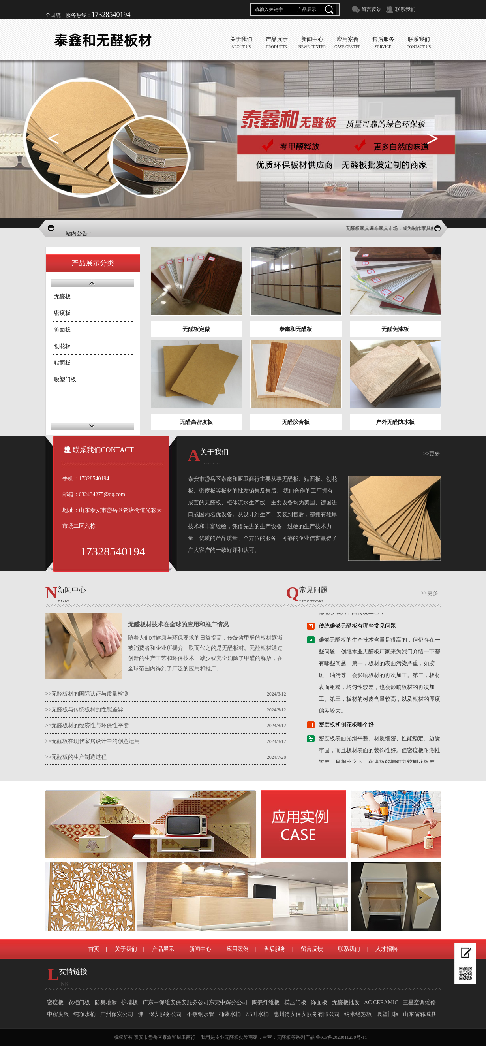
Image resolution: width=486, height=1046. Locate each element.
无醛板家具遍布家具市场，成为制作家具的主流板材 (404, 228)
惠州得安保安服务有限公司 (307, 1014)
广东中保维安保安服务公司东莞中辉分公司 (195, 1002)
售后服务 (275, 949)
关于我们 (126, 949)
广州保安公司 (116, 1014)
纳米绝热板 (358, 1014)
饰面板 (62, 330)
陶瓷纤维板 (266, 1002)
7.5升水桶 (257, 1014)
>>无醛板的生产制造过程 (76, 757)
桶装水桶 (230, 1014)
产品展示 (163, 949)
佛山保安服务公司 (160, 1014)
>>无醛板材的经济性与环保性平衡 (87, 725)
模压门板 (295, 1002)
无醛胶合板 (296, 422)
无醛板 (62, 296)
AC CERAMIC (381, 1002)
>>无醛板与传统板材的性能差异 (84, 710)
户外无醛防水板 (395, 422)
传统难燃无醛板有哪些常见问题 (357, 629)
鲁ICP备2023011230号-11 (341, 1037)
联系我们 (405, 9)
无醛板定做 (196, 329)
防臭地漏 (106, 1002)
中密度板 (58, 1014)
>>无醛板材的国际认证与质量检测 (87, 694)
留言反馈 (371, 9)
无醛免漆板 (395, 329)
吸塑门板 (65, 379)
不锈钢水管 (200, 1014)
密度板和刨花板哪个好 (346, 727)
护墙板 (129, 1002)
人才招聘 (386, 949)
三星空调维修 (419, 1002)
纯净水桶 (84, 1014)
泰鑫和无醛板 (295, 329)
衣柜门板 (79, 1002)
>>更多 (432, 454)
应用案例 (238, 949)
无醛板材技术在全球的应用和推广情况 (178, 624)
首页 (93, 949)
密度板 (62, 313)
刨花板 (62, 346)
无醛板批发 (346, 1002)
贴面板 (62, 363)
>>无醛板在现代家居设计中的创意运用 (92, 741)
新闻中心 (200, 949)
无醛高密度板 (196, 422)
